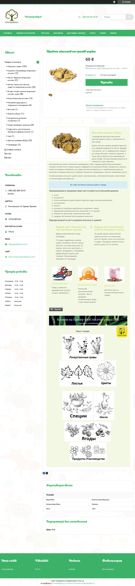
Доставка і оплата (76, 33)
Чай (9, 136)
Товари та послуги (25, 33)
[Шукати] (130, 17)
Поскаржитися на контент (62, 583)
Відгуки (7, 157)
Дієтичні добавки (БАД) (18, 140)
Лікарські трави (14, 66)
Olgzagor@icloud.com (18, 244)
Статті (93, 33)
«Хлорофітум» (7, 569)
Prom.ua (81, 581)
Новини (72, 569)
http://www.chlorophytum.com (21, 257)
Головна (7, 33)
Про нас (45, 33)
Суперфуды (12, 145)
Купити (106, 82)
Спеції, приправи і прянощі (19, 125)
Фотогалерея (108, 569)
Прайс (103, 33)
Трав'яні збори (14, 114)
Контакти (58, 33)
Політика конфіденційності (84, 583)
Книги (113, 33)
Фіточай (11, 109)
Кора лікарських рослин (18, 98)
